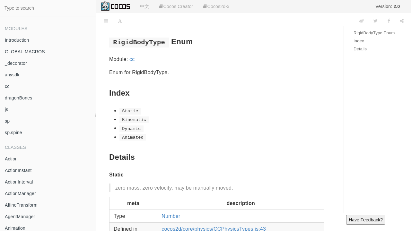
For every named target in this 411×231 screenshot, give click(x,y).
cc (7, 86)
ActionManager (20, 193)
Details (360, 49)
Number (171, 216)
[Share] (401, 21)
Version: (387, 6)
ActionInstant (18, 170)
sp (7, 121)
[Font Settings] (120, 21)
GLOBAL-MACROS (25, 51)
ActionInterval (19, 181)
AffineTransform (21, 205)
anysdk (12, 74)
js (6, 109)
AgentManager (20, 216)
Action (11, 158)
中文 (144, 6)
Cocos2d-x (216, 6)
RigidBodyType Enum (374, 32)
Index (359, 40)
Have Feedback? (366, 219)
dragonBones (18, 97)
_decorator (16, 63)
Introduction (17, 40)
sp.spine (13, 132)
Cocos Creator (176, 6)
